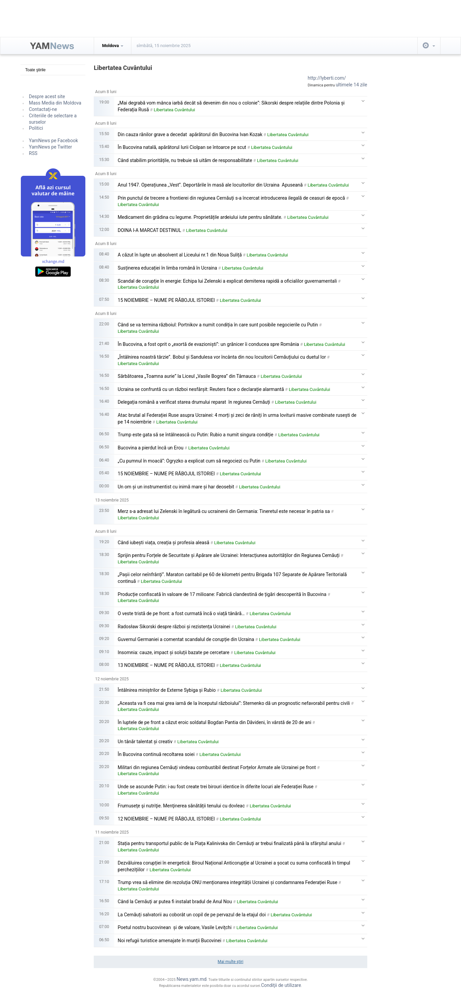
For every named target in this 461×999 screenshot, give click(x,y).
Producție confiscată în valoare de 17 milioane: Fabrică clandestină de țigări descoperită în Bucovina (222, 594)
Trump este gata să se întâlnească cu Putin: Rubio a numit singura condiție (195, 434)
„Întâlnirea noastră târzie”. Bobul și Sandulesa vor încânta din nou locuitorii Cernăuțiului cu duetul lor (222, 357)
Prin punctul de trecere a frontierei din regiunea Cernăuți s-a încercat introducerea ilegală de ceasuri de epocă (231, 198)
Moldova (112, 45)
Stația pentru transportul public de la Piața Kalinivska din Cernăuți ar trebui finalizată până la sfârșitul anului (229, 843)
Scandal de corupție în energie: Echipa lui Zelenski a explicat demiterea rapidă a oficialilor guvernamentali (227, 281)
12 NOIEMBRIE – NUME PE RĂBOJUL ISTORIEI (166, 819)
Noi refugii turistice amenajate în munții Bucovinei (169, 940)
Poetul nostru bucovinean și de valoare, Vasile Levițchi (175, 927)
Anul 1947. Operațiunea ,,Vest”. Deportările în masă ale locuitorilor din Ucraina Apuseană (210, 185)
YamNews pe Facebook (53, 140)
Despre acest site (47, 96)
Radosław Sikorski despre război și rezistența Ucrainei (174, 626)
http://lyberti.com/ (327, 78)
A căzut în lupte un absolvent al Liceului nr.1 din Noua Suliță (180, 254)
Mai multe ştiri (230, 961)
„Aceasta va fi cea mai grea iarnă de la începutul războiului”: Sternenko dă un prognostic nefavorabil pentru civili (234, 703)
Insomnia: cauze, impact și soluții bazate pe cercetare (173, 652)
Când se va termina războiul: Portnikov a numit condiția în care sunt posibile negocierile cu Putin (218, 324)
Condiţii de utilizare (281, 985)
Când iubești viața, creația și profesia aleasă (163, 542)
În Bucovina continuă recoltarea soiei (156, 754)
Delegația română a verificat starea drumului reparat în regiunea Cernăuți (194, 402)
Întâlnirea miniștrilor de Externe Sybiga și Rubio (167, 690)
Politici (36, 128)
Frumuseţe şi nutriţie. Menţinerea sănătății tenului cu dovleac (181, 805)
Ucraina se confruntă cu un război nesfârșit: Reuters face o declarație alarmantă (201, 389)
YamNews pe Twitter (50, 147)
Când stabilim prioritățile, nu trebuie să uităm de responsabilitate (185, 160)
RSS (33, 153)
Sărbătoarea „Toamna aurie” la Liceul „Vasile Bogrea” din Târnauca (187, 376)
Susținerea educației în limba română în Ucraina (167, 268)
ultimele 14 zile (351, 84)
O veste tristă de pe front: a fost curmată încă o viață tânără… (181, 613)
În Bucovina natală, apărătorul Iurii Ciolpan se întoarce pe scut (182, 147)
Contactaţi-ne (43, 109)
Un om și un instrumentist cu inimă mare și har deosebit (176, 486)
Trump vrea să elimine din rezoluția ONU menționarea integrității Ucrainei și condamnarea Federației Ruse (227, 882)
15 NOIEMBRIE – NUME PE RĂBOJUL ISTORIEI (166, 300)
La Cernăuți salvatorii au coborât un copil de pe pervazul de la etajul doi (192, 914)
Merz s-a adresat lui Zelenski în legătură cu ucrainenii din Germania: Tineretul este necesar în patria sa (224, 511)
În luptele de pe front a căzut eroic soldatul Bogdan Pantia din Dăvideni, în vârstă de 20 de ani (214, 722)
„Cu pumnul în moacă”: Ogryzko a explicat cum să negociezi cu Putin (189, 461)
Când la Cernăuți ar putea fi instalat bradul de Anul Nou (175, 901)
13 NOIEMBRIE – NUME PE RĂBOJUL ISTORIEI (166, 665)
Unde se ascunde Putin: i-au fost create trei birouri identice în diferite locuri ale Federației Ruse (215, 786)
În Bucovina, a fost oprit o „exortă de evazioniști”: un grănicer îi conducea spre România (208, 344)
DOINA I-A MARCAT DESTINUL (149, 230)
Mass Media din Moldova (55, 103)
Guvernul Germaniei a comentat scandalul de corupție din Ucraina (186, 639)
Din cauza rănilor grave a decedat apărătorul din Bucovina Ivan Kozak (190, 134)
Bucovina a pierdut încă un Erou (150, 447)
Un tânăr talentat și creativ (145, 741)
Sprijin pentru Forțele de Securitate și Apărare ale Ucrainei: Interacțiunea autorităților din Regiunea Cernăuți (228, 555)
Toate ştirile (35, 70)
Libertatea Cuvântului (174, 109)
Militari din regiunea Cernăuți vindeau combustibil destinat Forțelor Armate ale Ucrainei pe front (217, 767)
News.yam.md (191, 979)
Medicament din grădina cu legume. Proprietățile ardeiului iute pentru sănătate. (200, 217)
